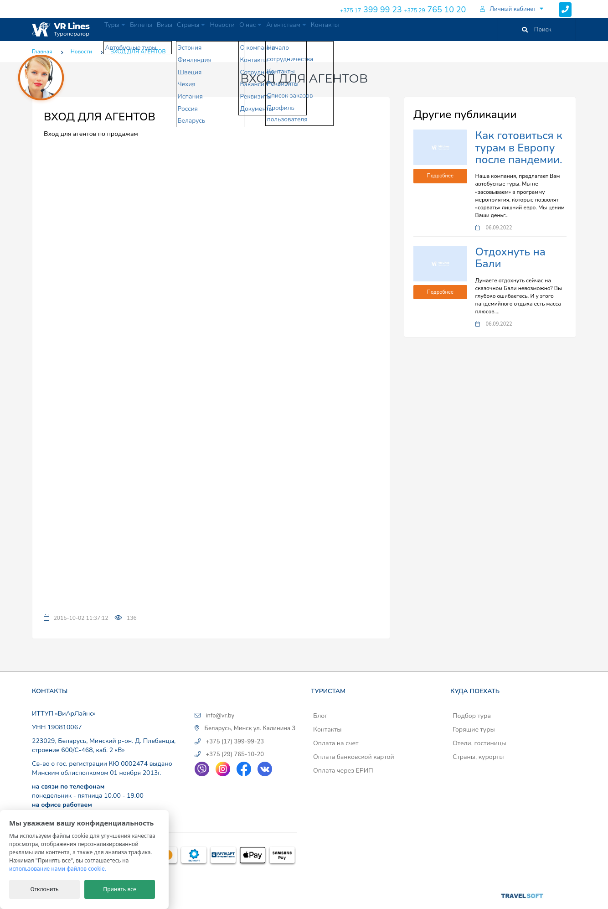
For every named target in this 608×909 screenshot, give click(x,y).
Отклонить (44, 889)
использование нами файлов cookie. (57, 869)
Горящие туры (474, 729)
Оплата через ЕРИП (343, 770)
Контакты (398, 29)
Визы (188, 29)
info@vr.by (220, 716)
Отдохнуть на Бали (510, 257)
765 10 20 (435, 9)
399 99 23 (371, 9)
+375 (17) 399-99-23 (235, 742)
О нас (303, 29)
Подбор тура (472, 716)
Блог (320, 716)
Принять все (119, 889)
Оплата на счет (335, 743)
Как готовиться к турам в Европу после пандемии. (518, 147)
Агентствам (349, 29)
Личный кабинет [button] (508, 9)
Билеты (156, 29)
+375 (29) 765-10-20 (235, 754)
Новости (265, 29)
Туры (120, 29)
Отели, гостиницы (479, 743)
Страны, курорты (478, 757)
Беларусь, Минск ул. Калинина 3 (249, 728)
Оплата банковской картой (353, 757)
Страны (225, 29)
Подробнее (440, 175)
